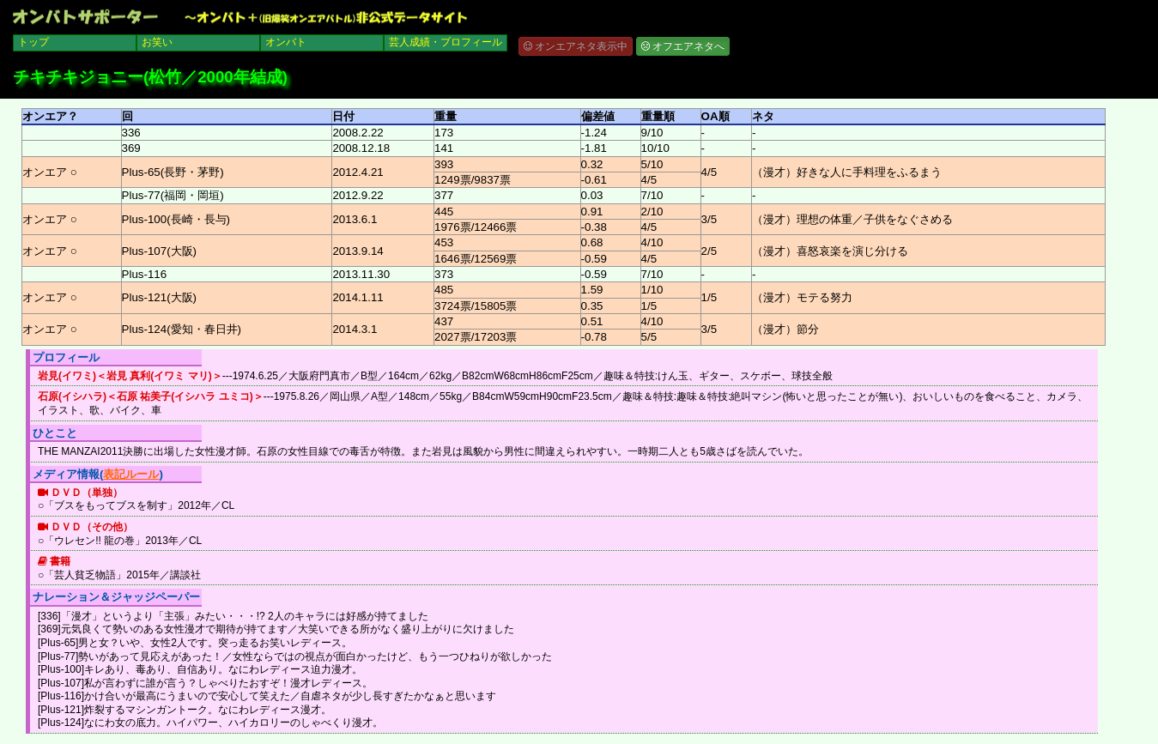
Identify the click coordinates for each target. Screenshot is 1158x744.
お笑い (157, 42)
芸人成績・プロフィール (445, 42)
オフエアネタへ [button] (683, 46)
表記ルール (131, 474)
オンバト (285, 42)
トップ (33, 42)
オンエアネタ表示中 (576, 46)
